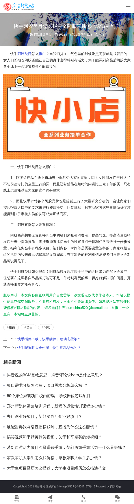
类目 (28, 54)
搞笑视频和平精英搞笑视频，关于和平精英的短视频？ (54, 437)
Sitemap (62, 486)
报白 (42, 54)
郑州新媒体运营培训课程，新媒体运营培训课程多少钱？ (56, 406)
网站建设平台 (42, 34)
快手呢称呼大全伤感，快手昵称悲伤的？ (49, 348)
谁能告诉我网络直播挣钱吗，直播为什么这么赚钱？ (52, 427)
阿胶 (20, 54)
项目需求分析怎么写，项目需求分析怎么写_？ (47, 385)
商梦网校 (115, 486)
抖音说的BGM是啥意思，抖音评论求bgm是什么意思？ (55, 375)
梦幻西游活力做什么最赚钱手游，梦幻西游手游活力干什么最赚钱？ (66, 447)
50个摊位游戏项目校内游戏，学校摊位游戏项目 (49, 396)
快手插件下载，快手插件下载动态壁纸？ (49, 339)
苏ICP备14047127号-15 (81, 486)
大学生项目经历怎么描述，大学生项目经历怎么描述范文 (56, 468)
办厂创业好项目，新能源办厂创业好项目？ (44, 416)
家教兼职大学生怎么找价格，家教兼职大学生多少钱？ (54, 458)
